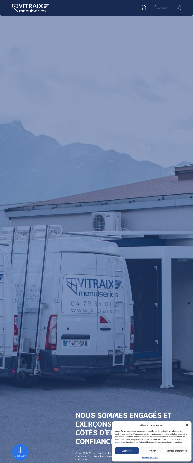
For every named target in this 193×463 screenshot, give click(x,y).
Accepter (126, 450)
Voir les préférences (177, 450)
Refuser (152, 450)
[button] (186, 425)
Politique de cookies (150, 458)
